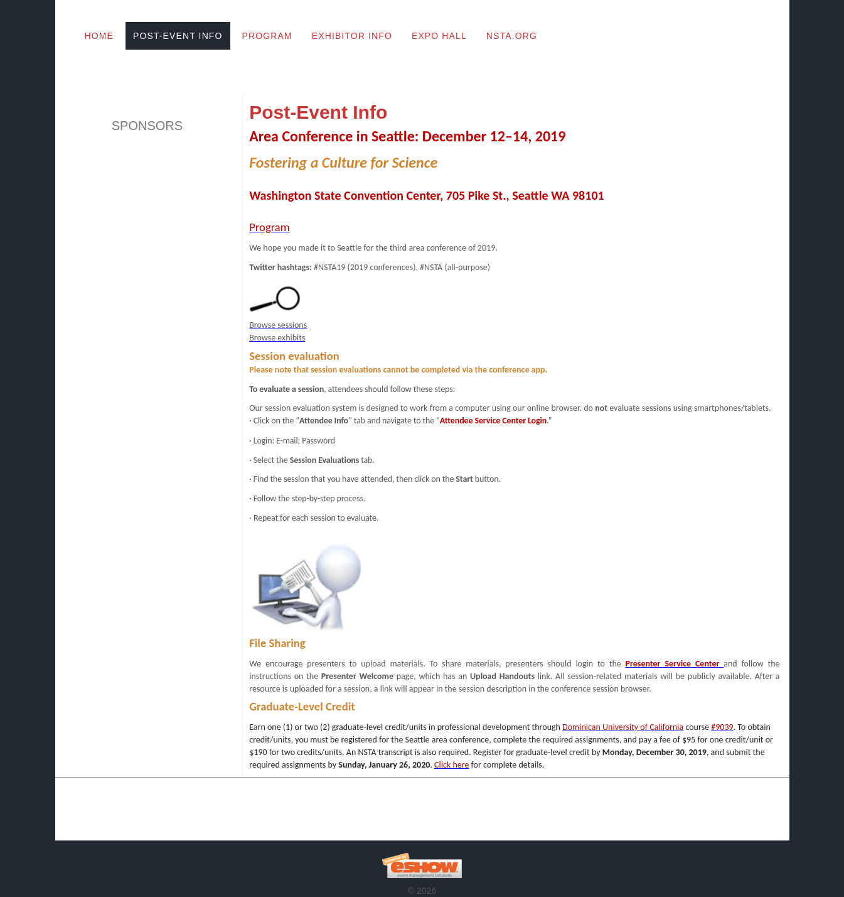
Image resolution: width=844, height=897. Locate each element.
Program (267, 36)
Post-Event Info (178, 36)
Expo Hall (439, 36)
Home (99, 36)
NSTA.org (511, 36)
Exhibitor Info (352, 36)
